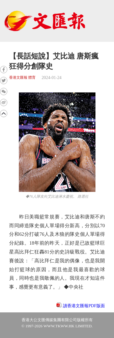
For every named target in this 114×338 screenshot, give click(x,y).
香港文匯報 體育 (22, 78)
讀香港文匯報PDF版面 (84, 306)
